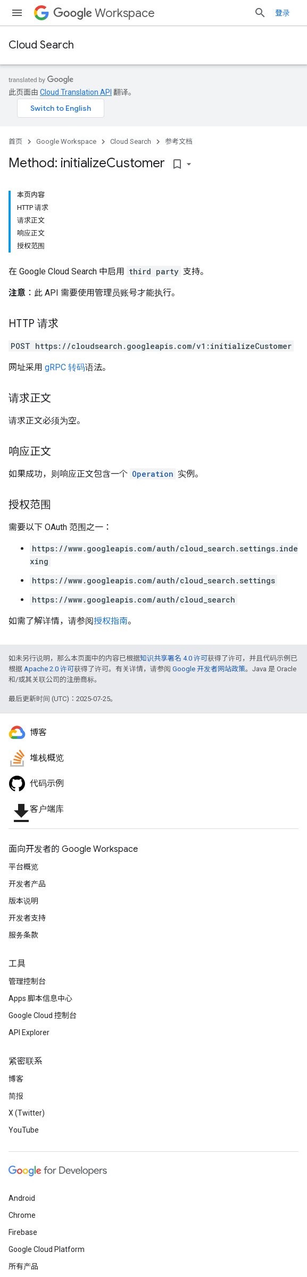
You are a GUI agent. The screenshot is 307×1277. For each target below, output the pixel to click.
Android (22, 1198)
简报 (16, 1096)
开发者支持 (27, 918)
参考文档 (179, 141)
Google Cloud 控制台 (43, 1015)
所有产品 (23, 1266)
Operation (152, 474)
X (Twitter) (27, 1113)
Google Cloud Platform (47, 1249)
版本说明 (23, 901)
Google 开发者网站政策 (208, 669)
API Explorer (29, 1032)
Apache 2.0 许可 (49, 669)
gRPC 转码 (65, 367)
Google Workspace (66, 141)
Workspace (104, 13)
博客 (16, 1079)
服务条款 (23, 935)
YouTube (24, 1130)
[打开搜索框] (260, 12)
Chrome (22, 1215)
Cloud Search (41, 45)
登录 (282, 13)
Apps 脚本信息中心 (40, 998)
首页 (15, 141)
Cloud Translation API (76, 92)
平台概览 (23, 867)
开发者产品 (27, 884)
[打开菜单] (17, 13)
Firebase (23, 1232)
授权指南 (111, 621)
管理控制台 (27, 981)
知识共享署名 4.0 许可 (174, 658)
